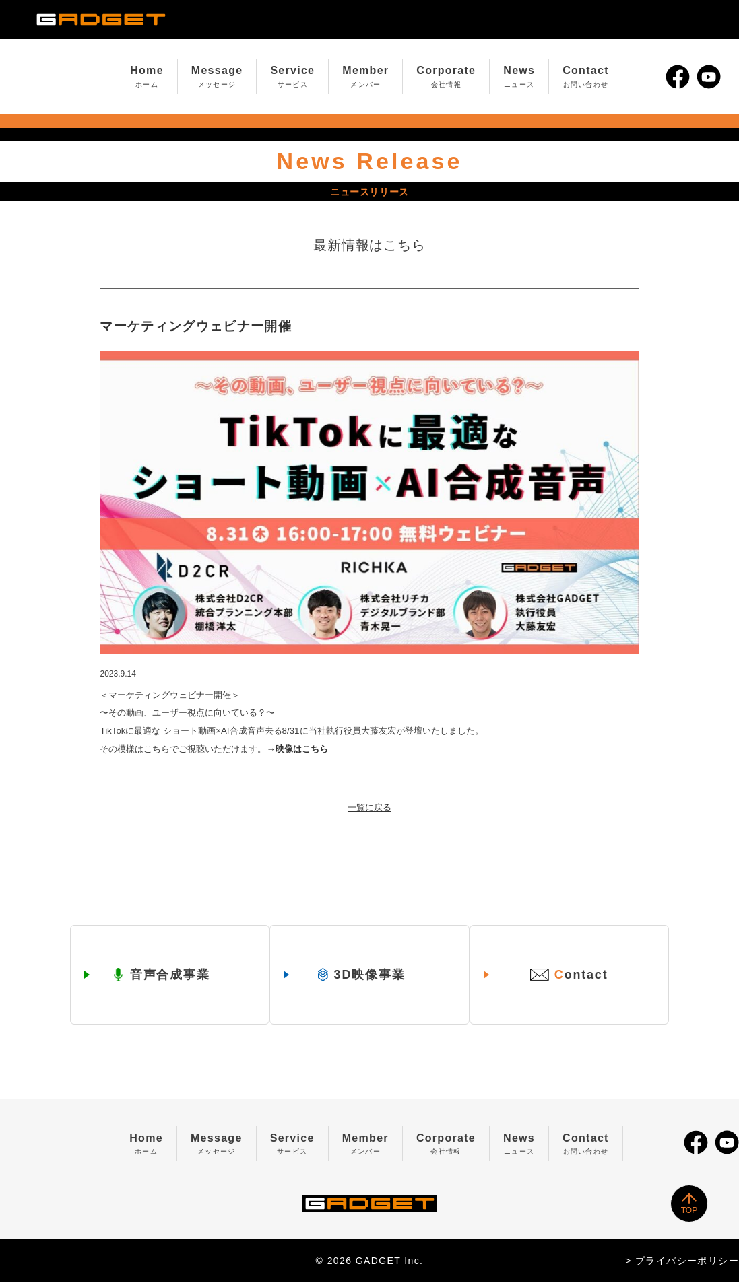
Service (292, 77)
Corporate (446, 77)
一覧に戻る (369, 807)
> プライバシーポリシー (682, 1261)
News (519, 77)
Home (147, 77)
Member (365, 77)
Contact (586, 77)
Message (217, 77)
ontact (571, 976)
